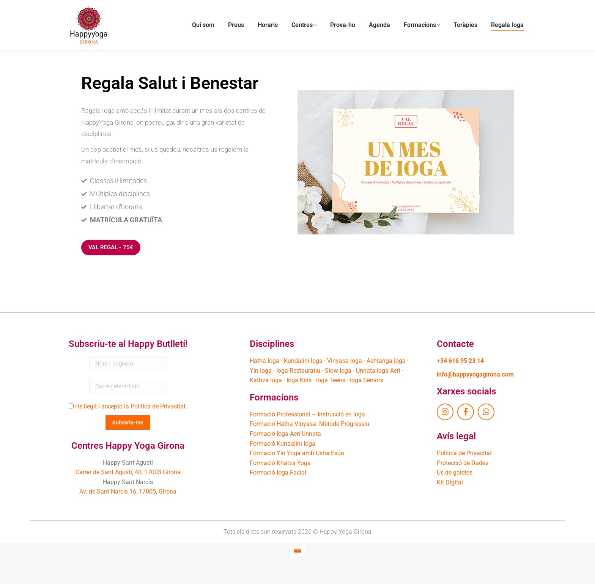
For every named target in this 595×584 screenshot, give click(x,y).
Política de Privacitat (464, 466)
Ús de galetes (454, 486)
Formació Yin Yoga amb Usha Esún (297, 466)
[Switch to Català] (297, 564)
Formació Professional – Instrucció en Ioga (307, 428)
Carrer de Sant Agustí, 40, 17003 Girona (128, 485)
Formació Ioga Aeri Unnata (285, 447)
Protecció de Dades (462, 476)
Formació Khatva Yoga (280, 476)
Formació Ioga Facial (278, 486)
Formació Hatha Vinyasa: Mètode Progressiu (309, 437)
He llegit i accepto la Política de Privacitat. (131, 420)
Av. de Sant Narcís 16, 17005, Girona (127, 505)
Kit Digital (450, 496)
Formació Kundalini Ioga (282, 457)
